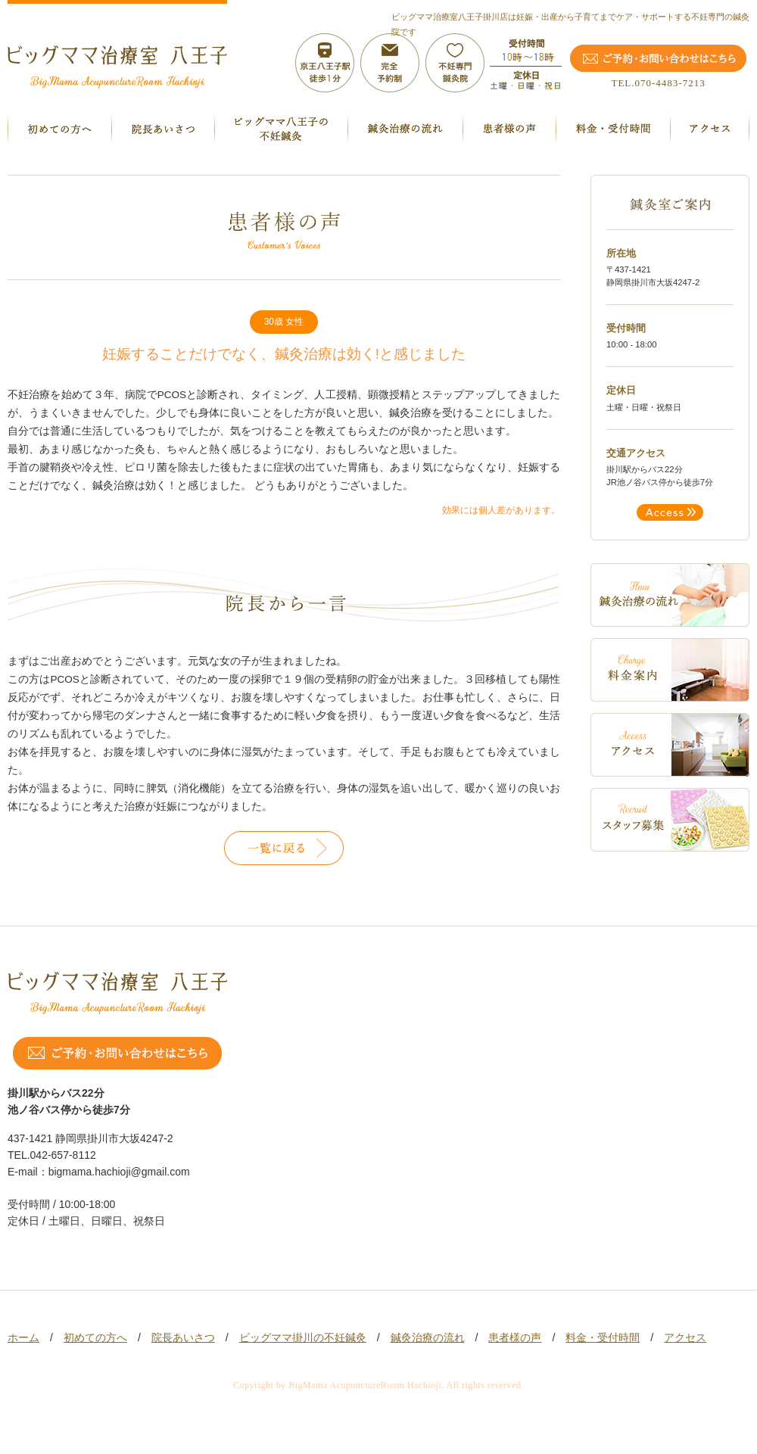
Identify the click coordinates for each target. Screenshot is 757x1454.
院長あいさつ (183, 1337)
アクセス (685, 1337)
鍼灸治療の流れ (428, 1337)
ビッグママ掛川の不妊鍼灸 (302, 1337)
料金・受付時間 (602, 1337)
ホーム (23, 1337)
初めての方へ (95, 1337)
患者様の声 (514, 1337)
